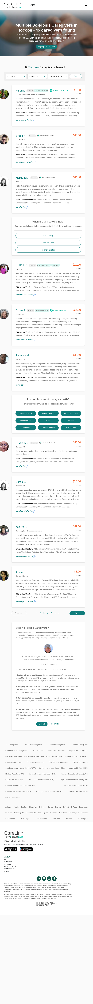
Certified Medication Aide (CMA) (18, 791)
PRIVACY (33, 844)
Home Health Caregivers (34, 756)
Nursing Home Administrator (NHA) (42, 774)
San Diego (25, 819)
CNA (48, 420)
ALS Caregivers (11, 745)
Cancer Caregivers (80, 745)
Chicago (42, 807)
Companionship (48, 428)
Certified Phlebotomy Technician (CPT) (20, 786)
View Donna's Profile (25, 340)
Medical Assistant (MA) (14, 774)
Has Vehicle (71, 428)
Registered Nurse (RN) (14, 780)
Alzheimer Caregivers (33, 745)
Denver (58, 807)
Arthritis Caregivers (57, 745)
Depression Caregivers (78, 751)
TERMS (40, 844)
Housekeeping (26, 420)
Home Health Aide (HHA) (78, 768)
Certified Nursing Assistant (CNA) (52, 768)
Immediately (48, 236)
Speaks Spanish (25, 413)
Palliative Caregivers (13, 762)
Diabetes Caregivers (13, 756)
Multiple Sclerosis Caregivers (76, 756)
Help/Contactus (10, 866)
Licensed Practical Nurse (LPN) (41, 780)
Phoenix (84, 813)
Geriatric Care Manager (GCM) (76, 786)
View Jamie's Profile (25, 511)
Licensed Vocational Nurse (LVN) (74, 774)
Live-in (70, 420)
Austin (16, 807)
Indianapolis (19, 813)
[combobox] (7, 76)
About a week (48, 243)
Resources (8, 864)
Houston (8, 813)
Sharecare (8, 862)
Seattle (69, 819)
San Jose (56, 819)
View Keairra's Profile (26, 556)
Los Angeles (43, 813)
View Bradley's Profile (26, 162)
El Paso (74, 807)
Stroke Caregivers (80, 762)
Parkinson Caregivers (35, 762)
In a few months (48, 250)
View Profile (22, 207)
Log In (32, 5)
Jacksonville (31, 813)
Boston (24, 807)
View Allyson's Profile (26, 601)
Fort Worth (83, 807)
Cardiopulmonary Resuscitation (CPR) (20, 768)
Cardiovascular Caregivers (16, 751)
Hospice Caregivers (54, 756)
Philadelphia (74, 813)
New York (63, 813)
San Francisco (41, 819)
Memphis (53, 813)
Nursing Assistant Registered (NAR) (50, 791)
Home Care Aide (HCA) (78, 791)
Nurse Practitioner (12, 797)
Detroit (66, 807)
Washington (83, 819)
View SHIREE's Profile (26, 295)
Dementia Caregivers (56, 751)
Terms (6, 871)
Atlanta (8, 807)
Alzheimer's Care (71, 413)
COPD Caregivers (37, 751)
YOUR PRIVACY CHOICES (20, 844)
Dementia (26, 428)
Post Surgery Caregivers (58, 762)
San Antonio (10, 819)
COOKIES (7, 844)
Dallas (50, 807)
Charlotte (33, 807)
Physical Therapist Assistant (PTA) (74, 780)
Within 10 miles (48, 413)
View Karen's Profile (25, 120)
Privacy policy (9, 869)
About (6, 859)
